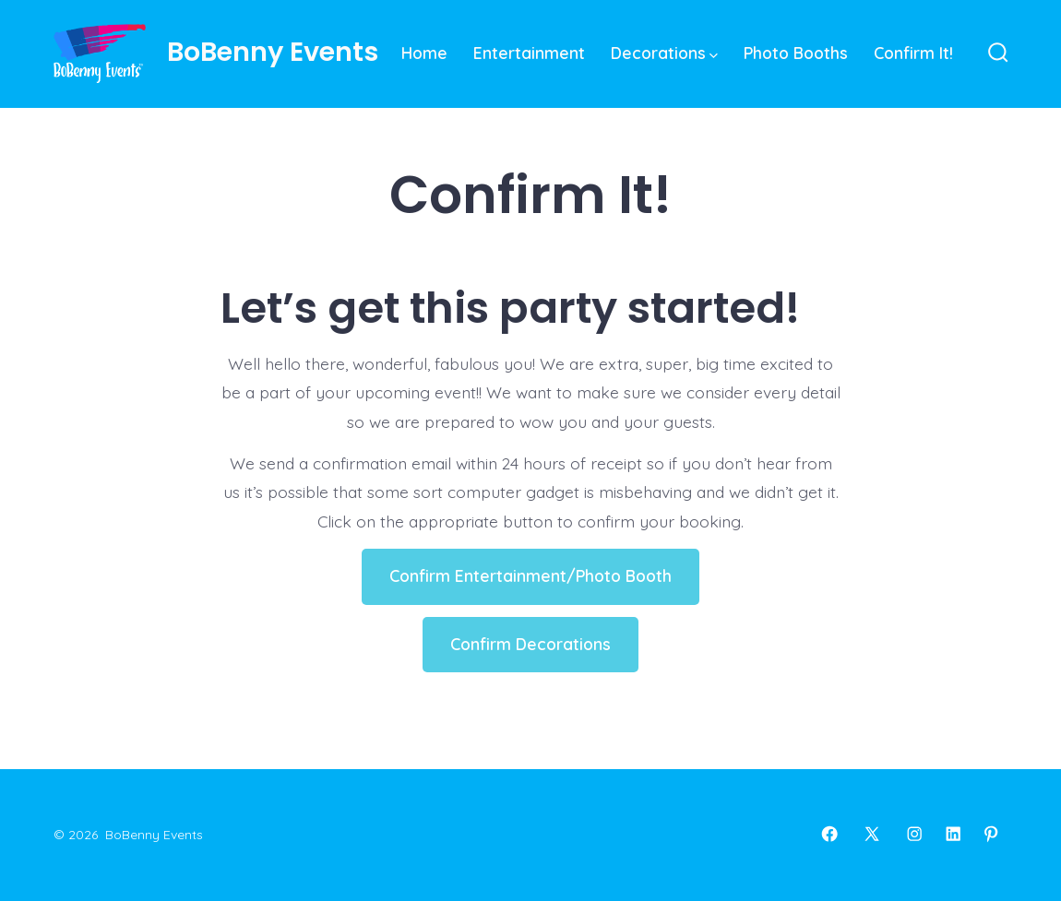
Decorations (664, 52)
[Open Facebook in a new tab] (829, 833)
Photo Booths (796, 52)
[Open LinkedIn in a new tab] (953, 833)
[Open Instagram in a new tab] (914, 833)
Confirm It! (913, 52)
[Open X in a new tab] (872, 833)
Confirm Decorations (530, 644)
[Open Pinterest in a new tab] (990, 833)
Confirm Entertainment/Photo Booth (530, 575)
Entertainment (529, 52)
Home (424, 52)
